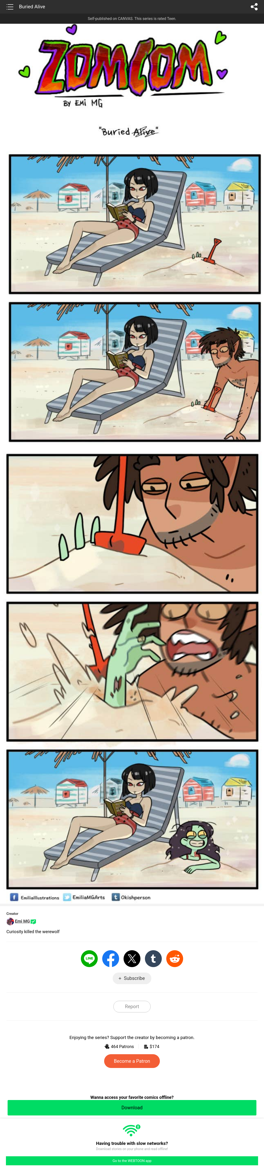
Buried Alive (32, 6)
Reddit (174, 958)
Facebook (110, 958)
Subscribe (134, 978)
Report (132, 1006)
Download (132, 1107)
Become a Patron (132, 1061)
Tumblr (153, 958)
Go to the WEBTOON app (131, 1161)
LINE (89, 958)
